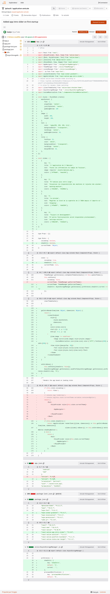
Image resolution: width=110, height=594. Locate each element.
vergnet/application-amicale (20, 12)
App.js (39, 42)
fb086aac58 (83, 32)
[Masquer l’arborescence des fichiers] (3, 37)
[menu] (105, 37)
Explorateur (13, 3)
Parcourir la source (98, 22)
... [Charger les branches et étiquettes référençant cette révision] (4, 27)
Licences (103, 592)
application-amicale (21, 8)
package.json (40, 499)
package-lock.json (44, 494)
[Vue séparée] (100, 37)
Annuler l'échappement (87, 42)
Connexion (103, 3)
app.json (38, 463)
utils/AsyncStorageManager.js (47, 547)
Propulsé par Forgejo (9, 592)
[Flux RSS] (53, 8)
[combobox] (94, 37)
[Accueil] (4, 3)
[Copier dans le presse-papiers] (43, 41)
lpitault (8, 8)
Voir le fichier (102, 42)
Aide (22, 3)
